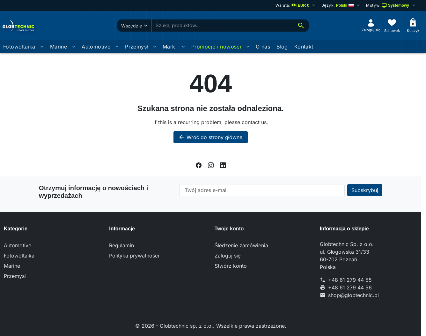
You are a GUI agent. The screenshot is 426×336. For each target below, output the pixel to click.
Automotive (96, 46)
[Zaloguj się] (370, 25)
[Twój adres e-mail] (262, 190)
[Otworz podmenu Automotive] (117, 46)
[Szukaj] (301, 25)
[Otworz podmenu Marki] (183, 46)
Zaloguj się (228, 255)
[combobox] (222, 25)
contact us (254, 122)
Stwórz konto (231, 266)
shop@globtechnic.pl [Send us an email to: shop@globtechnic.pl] (353, 295)
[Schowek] (391, 25)
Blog (282, 46)
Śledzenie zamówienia (241, 245)
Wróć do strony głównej (211, 137)
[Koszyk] (412, 25)
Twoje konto (229, 228)
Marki (170, 46)
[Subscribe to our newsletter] (364, 190)
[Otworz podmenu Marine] (74, 46)
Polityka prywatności (134, 255)
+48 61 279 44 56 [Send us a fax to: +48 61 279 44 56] (350, 287)
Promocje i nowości (216, 46)
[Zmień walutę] (296, 5)
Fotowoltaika (19, 46)
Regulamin (121, 245)
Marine (58, 46)
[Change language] (341, 5)
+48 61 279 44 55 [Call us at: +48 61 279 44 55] (350, 280)
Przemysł (136, 46)
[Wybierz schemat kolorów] (391, 5)
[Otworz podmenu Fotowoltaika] (42, 46)
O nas (263, 46)
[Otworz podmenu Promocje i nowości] (248, 46)
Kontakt (303, 46)
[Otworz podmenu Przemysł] (155, 46)
